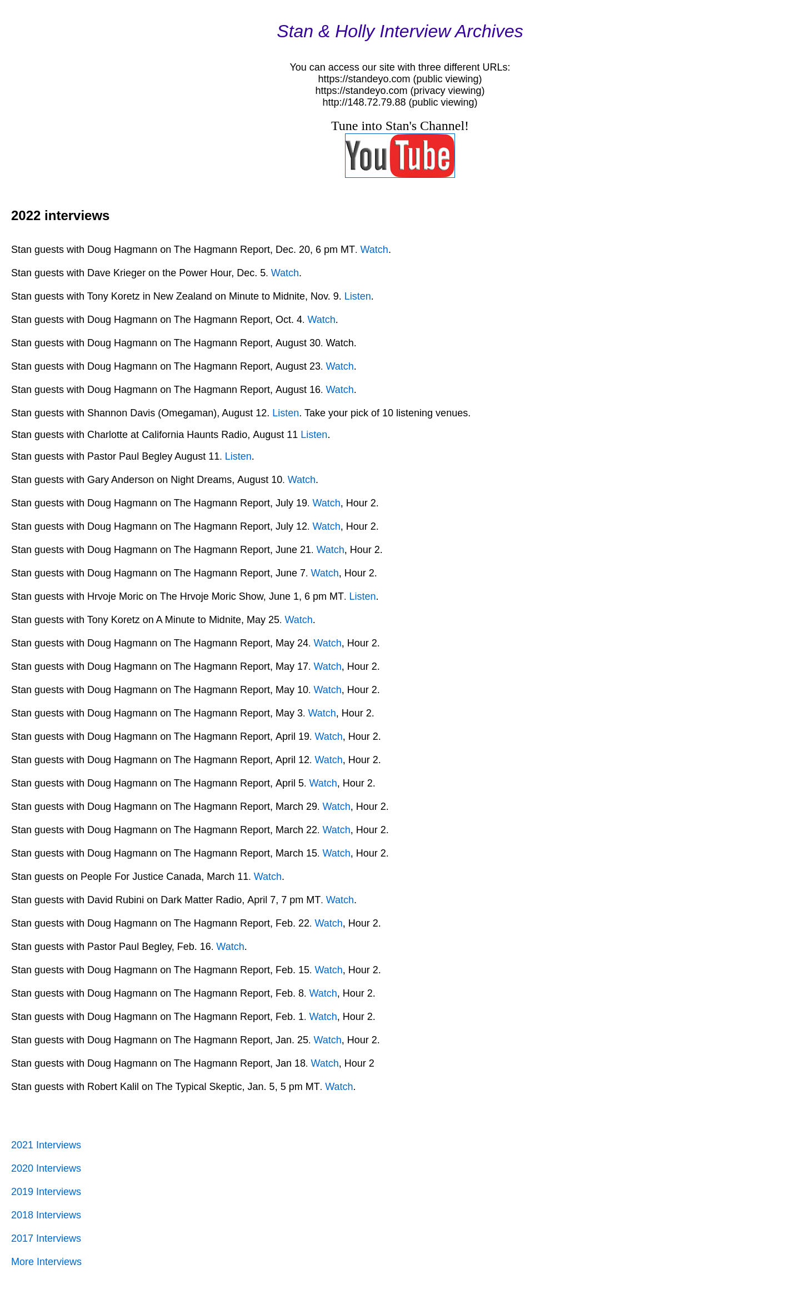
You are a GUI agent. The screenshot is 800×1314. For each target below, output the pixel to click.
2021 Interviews (46, 1145)
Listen (357, 296)
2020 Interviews (46, 1168)
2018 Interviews (46, 1215)
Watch (374, 249)
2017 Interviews (46, 1238)
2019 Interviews (46, 1191)
